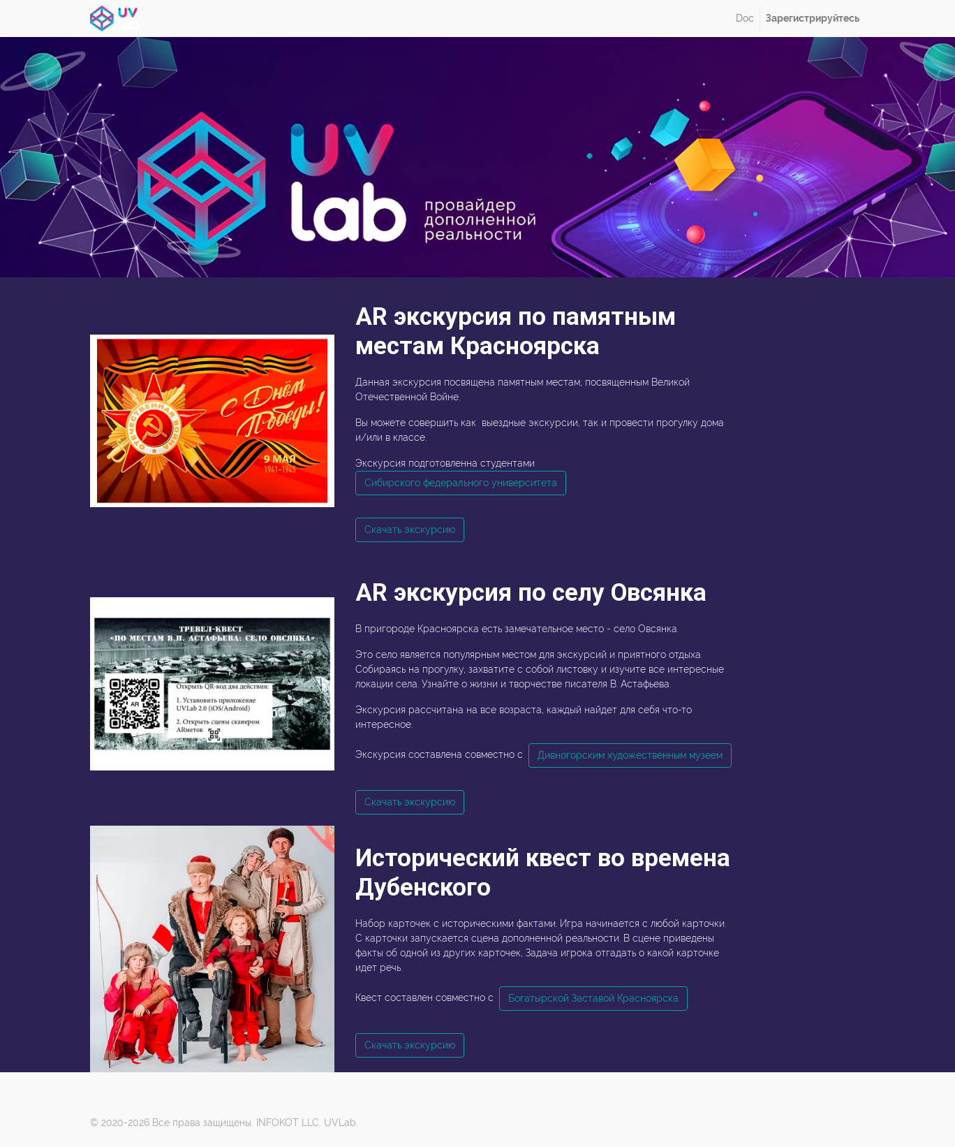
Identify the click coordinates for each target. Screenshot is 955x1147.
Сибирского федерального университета (460, 482)
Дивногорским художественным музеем (630, 755)
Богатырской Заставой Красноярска (593, 998)
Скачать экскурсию (409, 529)
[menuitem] (745, 18)
